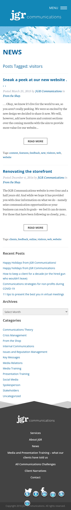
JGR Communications (48, 91)
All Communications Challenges (35, 464)
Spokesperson (11, 385)
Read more (35, 141)
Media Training (12, 368)
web (58, 153)
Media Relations (13, 363)
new (43, 153)
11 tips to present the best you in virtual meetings (33, 294)
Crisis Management (15, 335)
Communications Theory (18, 329)
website (7, 157)
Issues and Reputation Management (25, 352)
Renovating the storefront (27, 171)
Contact (35, 477)
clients (13, 239)
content (13, 153)
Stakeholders (11, 390)
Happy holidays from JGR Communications (29, 268)
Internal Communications (18, 346)
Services (35, 433)
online (33, 239)
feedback (35, 153)
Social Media (10, 379)
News (35, 446)
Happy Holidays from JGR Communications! (29, 262)
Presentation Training (16, 374)
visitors (51, 153)
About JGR (35, 439)
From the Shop (11, 95)
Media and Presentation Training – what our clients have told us (35, 455)
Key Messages (11, 357)
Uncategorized (12, 396)
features (23, 153)
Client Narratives (35, 471)
